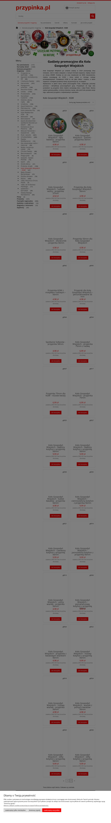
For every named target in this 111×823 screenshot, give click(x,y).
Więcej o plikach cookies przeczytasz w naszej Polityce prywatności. (26, 805)
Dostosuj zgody (34, 810)
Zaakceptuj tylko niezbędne (15, 810)
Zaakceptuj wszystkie (52, 810)
